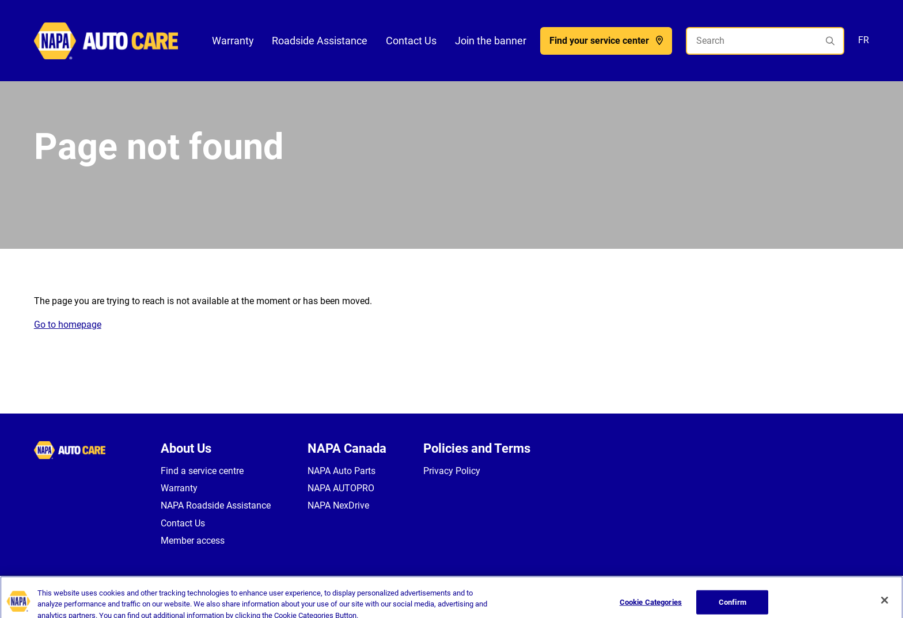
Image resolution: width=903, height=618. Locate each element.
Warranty (233, 41)
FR (863, 40)
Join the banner (490, 41)
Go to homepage (67, 324)
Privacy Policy (451, 470)
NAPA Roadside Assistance (216, 505)
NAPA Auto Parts (341, 470)
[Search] (765, 41)
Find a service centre (202, 470)
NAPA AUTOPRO (341, 488)
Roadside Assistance (319, 41)
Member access (193, 540)
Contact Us (411, 41)
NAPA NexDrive (338, 505)
